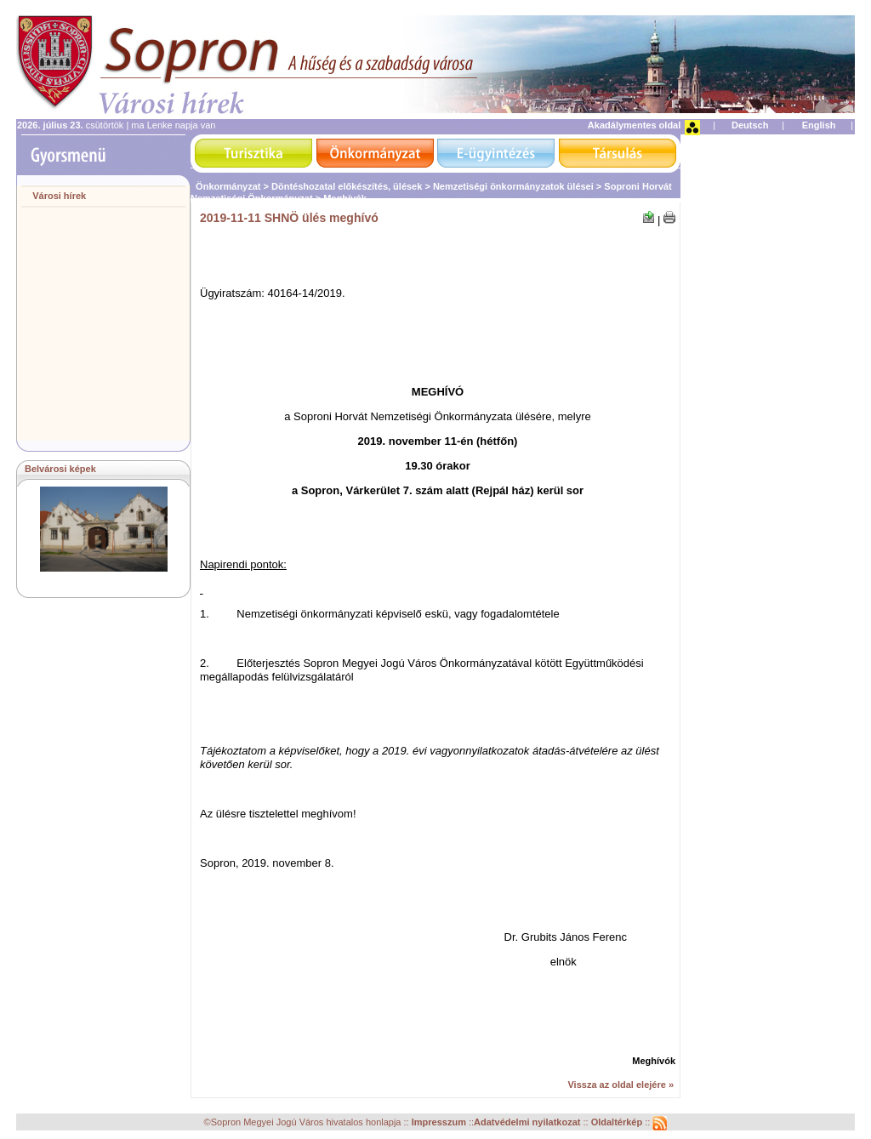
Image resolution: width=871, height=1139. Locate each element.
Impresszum (440, 1123)
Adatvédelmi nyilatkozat (527, 1123)
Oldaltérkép (618, 1123)
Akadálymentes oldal (634, 125)
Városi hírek (59, 196)
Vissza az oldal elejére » (620, 1084)
